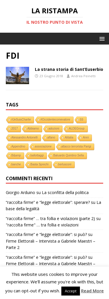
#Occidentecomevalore (55, 119)
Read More (92, 291)
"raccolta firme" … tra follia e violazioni (42, 225)
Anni (86, 137)
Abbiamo (33, 128)
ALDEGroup (77, 128)
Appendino (18, 146)
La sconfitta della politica (65, 192)
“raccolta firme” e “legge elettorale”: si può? (46, 234)
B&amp (16, 155)
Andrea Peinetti (83, 76)
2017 (14, 128)
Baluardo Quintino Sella (68, 155)
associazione (43, 146)
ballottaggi (37, 155)
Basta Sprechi (40, 164)
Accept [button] (70, 291)
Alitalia (69, 137)
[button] (101, 38)
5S (81, 119)
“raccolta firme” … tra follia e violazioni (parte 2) (50, 218)
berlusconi (65, 164)
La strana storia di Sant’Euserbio (69, 69)
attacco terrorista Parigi (76, 146)
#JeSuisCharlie (21, 119)
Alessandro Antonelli (24, 137)
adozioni (54, 128)
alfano (51, 137)
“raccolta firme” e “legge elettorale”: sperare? (48, 202)
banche (16, 164)
